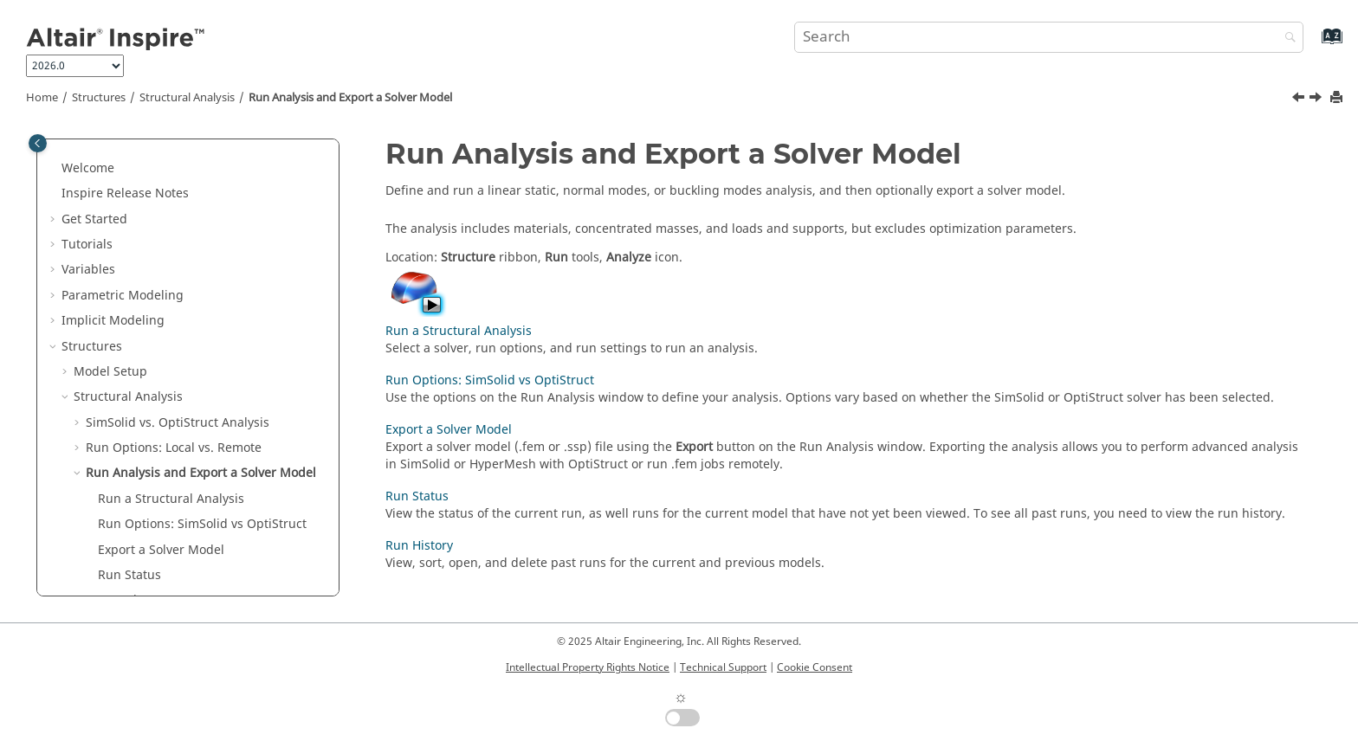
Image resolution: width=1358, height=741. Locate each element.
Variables (88, 270)
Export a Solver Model (161, 550)
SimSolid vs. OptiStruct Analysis (177, 423)
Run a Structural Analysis (171, 499)
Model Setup (110, 372)
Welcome (87, 168)
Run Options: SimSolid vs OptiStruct (202, 524)
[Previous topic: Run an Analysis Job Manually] (1300, 99)
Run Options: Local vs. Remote (174, 448)
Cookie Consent (814, 667)
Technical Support (723, 667)
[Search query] (1048, 37)
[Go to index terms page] (1313, 44)
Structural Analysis (187, 98)
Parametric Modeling (122, 296)
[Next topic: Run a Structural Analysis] (1317, 99)
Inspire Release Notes (125, 193)
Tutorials (87, 244)
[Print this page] (1338, 98)
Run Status (129, 575)
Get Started (94, 219)
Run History (419, 546)
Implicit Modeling (113, 321)
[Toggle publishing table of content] (38, 143)
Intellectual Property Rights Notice (587, 667)
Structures (99, 98)
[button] (54, 168)
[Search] (1286, 38)
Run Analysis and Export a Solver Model (350, 98)
